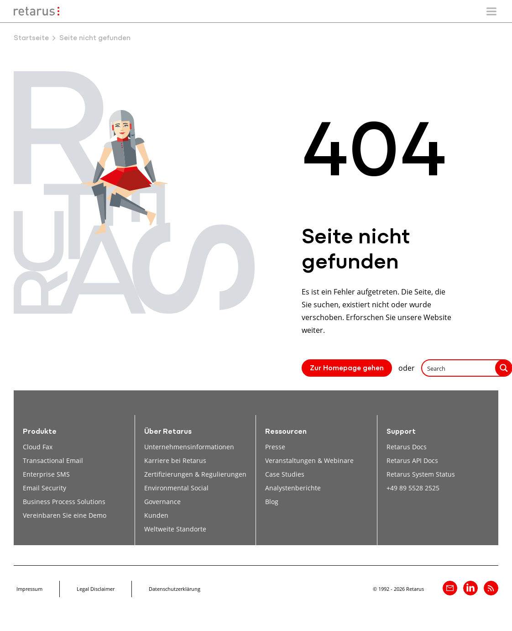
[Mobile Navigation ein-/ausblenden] (491, 11)
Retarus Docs (407, 446)
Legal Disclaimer (96, 588)
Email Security (44, 488)
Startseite (31, 38)
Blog (271, 501)
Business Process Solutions (64, 501)
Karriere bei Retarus (175, 460)
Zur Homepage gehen (347, 368)
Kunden (156, 515)
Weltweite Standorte (175, 529)
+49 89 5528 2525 (413, 488)
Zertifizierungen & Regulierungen (195, 474)
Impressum (29, 588)
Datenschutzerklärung (174, 588)
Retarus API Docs (412, 460)
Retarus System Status (421, 474)
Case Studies (284, 474)
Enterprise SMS (46, 474)
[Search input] (459, 368)
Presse (275, 446)
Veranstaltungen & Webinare (309, 460)
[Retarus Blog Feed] (491, 588)
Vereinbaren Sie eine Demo (64, 515)
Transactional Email (53, 460)
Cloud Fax (37, 446)
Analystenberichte (293, 488)
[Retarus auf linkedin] (470, 588)
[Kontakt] (450, 588)
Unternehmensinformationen (189, 446)
